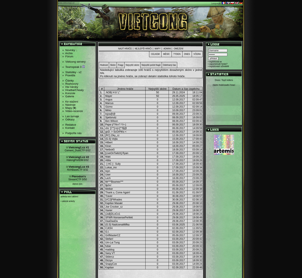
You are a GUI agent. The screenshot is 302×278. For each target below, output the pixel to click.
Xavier (108, 210)
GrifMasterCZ (112, 235)
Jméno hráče (125, 88)
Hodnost (104, 65)
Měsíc (166, 54)
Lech (108, 178)
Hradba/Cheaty (73, 90)
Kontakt (68, 127)
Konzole (68, 93)
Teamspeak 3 (73, 67)
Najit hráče (125, 48)
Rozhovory (70, 83)
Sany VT (110, 253)
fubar (108, 246)
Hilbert (109, 142)
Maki (108, 156)
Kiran (108, 146)
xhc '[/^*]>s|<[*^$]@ (116, 128)
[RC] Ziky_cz (112, 135)
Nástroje (69, 104)
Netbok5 (110, 149)
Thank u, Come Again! (117, 192)
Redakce (69, 124)
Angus (108, 99)
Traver (108, 196)
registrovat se (215, 62)
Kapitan (109, 267)
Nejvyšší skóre (132, 65)
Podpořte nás (72, 133)
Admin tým (77, 184)
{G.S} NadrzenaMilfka (117, 224)
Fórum (67, 56)
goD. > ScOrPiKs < (115, 131)
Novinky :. (69, 50)
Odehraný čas (169, 65)
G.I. (107, 231)
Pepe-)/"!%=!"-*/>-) (115, 124)
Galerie (68, 96)
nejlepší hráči (143, 48)
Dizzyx (109, 260)
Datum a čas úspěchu (186, 88)
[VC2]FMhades (113, 199)
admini (167, 48)
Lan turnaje (70, 116)
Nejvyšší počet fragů (151, 65)
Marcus (109, 103)
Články (68, 80)
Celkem (155, 54)
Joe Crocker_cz (114, 206)
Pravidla (68, 75)
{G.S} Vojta (111, 138)
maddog (109, 249)
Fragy (120, 65)
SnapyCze (111, 263)
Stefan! (109, 238)
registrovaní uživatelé (219, 66)
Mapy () (69, 107)
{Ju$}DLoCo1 (112, 213)
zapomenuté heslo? (218, 64)
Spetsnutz (110, 117)
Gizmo (109, 106)
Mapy (157, 48)
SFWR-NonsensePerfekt (119, 217)
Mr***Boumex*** (114, 181)
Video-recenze (72, 111)
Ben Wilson (111, 121)
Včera (197, 54)
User (108, 174)
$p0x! (108, 185)
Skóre (113, 65)
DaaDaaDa (111, 221)
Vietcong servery (74, 61)
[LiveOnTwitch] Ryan (116, 153)
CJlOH (109, 228)
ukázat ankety (68, 201)
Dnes (187, 54)
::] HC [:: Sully (113, 163)
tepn (107, 171)
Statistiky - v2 (72, 72)
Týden (177, 54)
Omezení (178, 48)
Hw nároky (70, 86)
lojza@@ (110, 113)
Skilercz (109, 256)
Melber (109, 188)
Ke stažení (70, 101)
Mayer (108, 96)
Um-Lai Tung (112, 242)
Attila (108, 160)
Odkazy (68, 119)
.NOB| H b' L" (112, 92)
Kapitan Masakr (114, 203)
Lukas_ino (111, 167)
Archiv (67, 53)
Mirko (108, 110)
